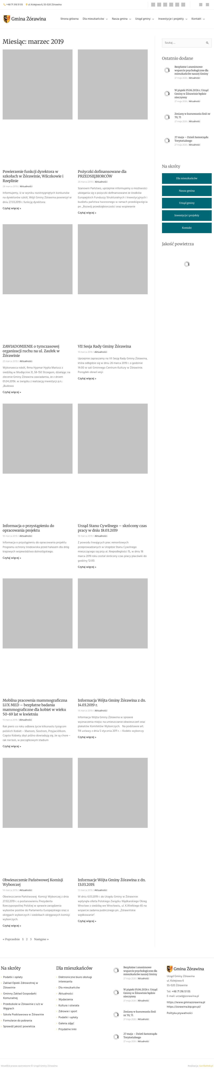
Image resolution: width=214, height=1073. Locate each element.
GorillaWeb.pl (206, 1066)
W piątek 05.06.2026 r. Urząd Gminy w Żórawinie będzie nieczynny (191, 94)
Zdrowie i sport (68, 1011)
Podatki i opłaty (13, 977)
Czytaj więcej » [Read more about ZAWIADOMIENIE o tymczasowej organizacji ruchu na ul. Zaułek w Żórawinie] (12, 392)
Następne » (41, 939)
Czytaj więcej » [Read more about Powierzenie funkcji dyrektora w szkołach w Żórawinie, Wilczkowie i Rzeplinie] (12, 208)
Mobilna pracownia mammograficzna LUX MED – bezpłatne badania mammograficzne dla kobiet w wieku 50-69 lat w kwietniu (35, 707)
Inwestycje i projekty (171, 19)
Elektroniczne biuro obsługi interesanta (75, 979)
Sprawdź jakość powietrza (19, 1026)
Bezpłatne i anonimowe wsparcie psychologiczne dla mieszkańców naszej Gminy (191, 70)
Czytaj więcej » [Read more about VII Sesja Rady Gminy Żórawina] (87, 378)
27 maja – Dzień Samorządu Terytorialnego (191, 139)
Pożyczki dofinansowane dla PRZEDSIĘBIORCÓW (102, 173)
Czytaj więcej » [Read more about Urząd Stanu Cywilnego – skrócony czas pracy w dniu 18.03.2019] (87, 567)
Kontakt (196, 19)
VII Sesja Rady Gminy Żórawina (104, 346)
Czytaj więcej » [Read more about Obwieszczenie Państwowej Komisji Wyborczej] (12, 926)
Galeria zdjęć (66, 1023)
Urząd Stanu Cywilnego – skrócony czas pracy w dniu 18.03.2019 (112, 528)
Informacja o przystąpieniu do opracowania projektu (28, 528)
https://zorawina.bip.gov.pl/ (184, 1007)
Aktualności (26, 187)
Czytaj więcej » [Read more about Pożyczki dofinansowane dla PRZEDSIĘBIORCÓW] (87, 213)
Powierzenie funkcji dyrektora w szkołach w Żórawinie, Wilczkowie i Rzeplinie (33, 176)
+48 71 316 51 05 (14, 5)
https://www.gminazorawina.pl (186, 1002)
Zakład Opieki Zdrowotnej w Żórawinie (20, 985)
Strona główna (69, 19)
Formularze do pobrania (17, 1021)
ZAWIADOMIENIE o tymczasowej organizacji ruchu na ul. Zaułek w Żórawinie (31, 351)
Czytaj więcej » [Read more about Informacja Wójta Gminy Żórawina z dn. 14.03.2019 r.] (87, 737)
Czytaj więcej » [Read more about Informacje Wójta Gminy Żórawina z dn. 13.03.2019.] (87, 921)
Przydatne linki (68, 1029)
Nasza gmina (120, 19)
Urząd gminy (143, 19)
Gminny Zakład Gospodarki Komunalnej (19, 996)
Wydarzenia (66, 999)
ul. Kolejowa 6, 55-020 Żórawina (45, 5)
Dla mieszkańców (93, 19)
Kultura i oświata (69, 1006)
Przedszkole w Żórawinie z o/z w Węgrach (23, 1006)
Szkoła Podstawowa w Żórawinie (23, 1015)
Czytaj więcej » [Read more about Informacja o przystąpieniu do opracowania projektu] (12, 558)
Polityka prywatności (180, 1013)
